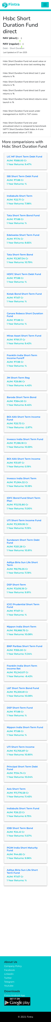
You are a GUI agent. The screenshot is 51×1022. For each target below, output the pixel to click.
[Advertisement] (25, 929)
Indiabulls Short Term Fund (23, 808)
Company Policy (13, 966)
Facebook (9, 970)
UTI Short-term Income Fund (24, 520)
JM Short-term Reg (18, 377)
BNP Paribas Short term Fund (24, 646)
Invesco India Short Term (21, 478)
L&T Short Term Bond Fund (23, 688)
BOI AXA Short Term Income (23, 458)
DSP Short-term (16, 584)
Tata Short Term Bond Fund (23, 215)
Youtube (8, 985)
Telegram (9, 982)
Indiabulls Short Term (19, 196)
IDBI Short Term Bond (20, 828)
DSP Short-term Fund (20, 707)
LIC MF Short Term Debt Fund (24, 156)
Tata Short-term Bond (20, 254)
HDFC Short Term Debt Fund (24, 274)
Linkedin (9, 974)
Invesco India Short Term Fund (25, 439)
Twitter (8, 978)
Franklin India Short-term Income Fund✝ (22, 356)
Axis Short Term (16, 789)
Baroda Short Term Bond (21, 397)
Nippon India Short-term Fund (25, 727)
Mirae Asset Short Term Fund (24, 335)
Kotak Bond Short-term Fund (24, 294)
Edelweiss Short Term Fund (23, 235)
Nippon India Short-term (21, 626)
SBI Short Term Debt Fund (22, 176)
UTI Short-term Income (20, 747)
